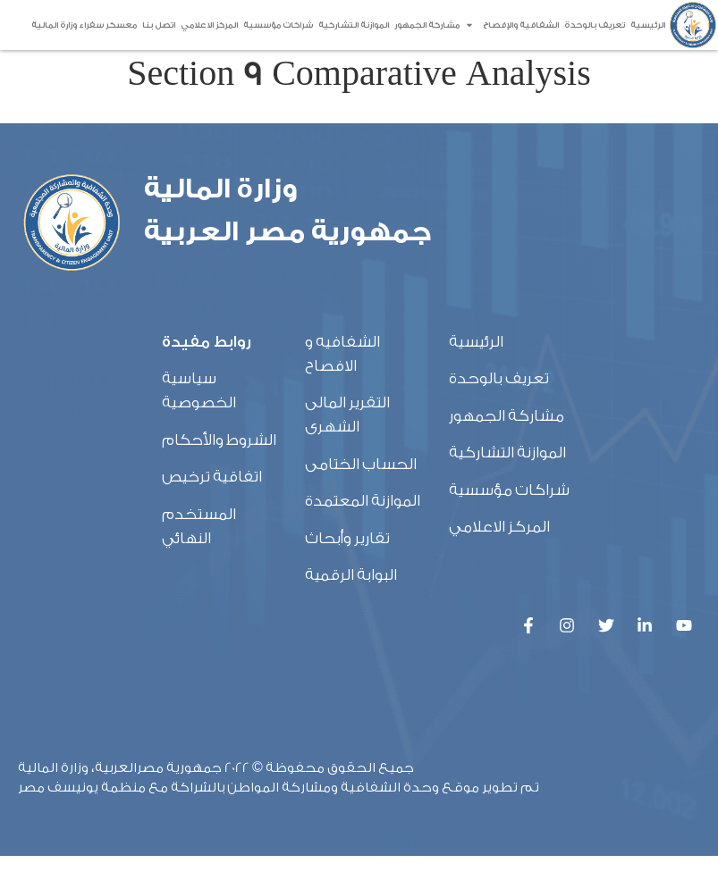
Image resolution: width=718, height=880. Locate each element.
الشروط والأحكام (219, 463)
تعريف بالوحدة (594, 25)
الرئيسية (647, 25)
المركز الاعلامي (209, 25)
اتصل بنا (158, 25)
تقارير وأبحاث (347, 561)
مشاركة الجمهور (427, 25)
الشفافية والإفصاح (512, 25)
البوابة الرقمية (351, 598)
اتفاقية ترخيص (212, 499)
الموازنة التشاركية (353, 25)
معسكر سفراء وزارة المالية (84, 25)
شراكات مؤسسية (278, 25)
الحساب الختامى (361, 487)
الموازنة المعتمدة (362, 523)
